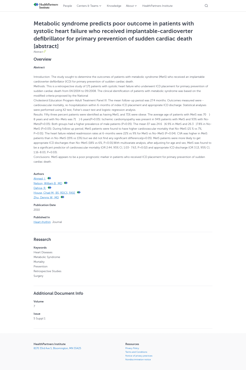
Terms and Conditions (136, 352)
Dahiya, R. (40, 188)
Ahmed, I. (40, 178)
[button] (206, 6)
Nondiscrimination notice (138, 359)
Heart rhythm (42, 222)
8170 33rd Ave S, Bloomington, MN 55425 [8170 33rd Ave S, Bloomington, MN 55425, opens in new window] (57, 348)
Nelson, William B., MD (48, 183)
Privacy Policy (132, 348)
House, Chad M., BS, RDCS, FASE (54, 192)
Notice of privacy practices (138, 356)
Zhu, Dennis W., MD (46, 197)
